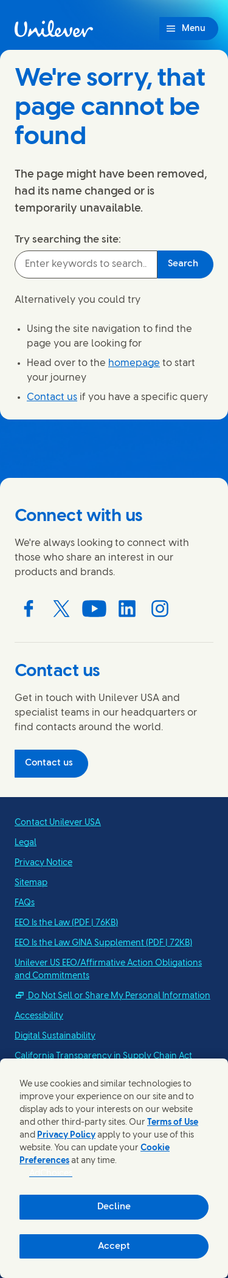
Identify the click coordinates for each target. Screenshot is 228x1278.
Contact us (52, 397)
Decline (114, 1207)
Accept (114, 1246)
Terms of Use (172, 1122)
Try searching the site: (68, 239)
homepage (134, 363)
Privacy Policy (66, 1135)
